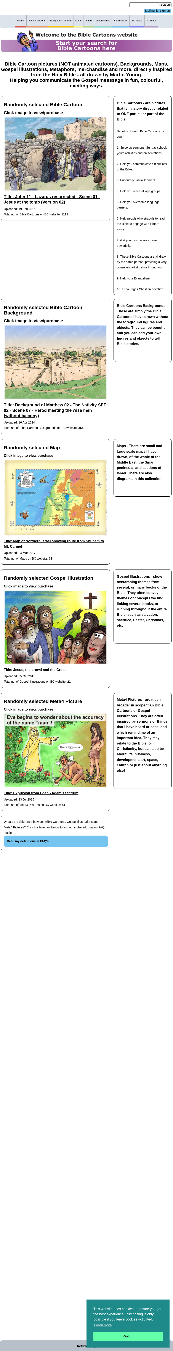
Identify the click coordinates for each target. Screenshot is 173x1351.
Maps (78, 20)
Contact (151, 20)
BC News (137, 20)
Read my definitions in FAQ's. (28, 841)
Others (88, 20)
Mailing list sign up (157, 11)
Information (120, 20)
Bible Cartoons (37, 20)
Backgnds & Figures (61, 20)
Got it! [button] (128, 1336)
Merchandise (103, 20)
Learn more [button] (103, 1325)
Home (20, 20)
